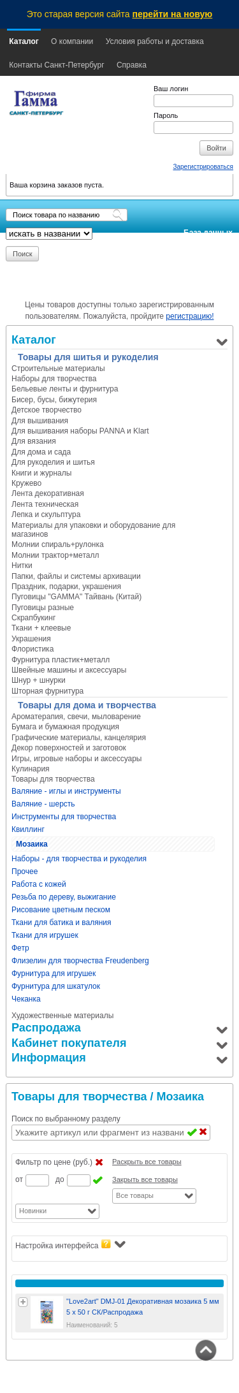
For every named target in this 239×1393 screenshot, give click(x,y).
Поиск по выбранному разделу (65, 1118)
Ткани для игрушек (44, 935)
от (19, 1179)
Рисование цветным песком (60, 909)
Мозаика (32, 844)
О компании (72, 41)
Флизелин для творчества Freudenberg (80, 960)
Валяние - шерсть (43, 803)
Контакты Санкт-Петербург (56, 65)
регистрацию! (190, 316)
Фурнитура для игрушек (53, 973)
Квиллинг (28, 829)
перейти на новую (173, 14)
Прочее (24, 871)
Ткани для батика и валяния (61, 922)
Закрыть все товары (145, 1179)
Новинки (33, 1210)
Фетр (20, 948)
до (59, 1179)
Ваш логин (171, 88)
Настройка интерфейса (70, 1244)
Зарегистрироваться (203, 166)
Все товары (135, 1195)
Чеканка (26, 999)
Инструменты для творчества (63, 816)
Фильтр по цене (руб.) (53, 1162)
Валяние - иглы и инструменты (66, 791)
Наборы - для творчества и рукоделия (79, 858)
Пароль (166, 115)
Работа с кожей (38, 884)
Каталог (24, 41)
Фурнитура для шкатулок (55, 986)
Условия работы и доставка (155, 41)
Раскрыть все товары (147, 1161)
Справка (132, 65)
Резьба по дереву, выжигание (63, 897)
